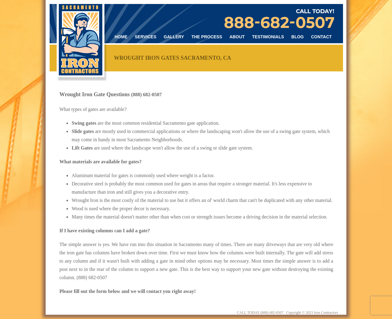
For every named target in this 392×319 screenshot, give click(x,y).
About (237, 36)
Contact (321, 36)
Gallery (174, 36)
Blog (297, 36)
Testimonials (268, 36)
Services (145, 36)
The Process (206, 36)
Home (121, 36)
